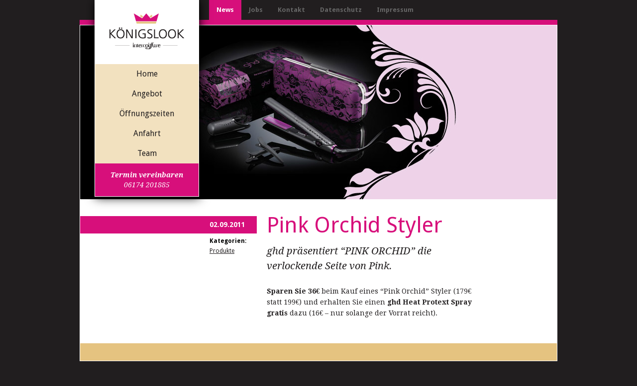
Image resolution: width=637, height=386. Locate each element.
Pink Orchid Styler (354, 225)
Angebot (147, 93)
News (225, 9)
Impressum (395, 9)
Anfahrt (147, 133)
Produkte (222, 250)
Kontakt (291, 9)
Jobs (256, 9)
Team (147, 153)
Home (147, 73)
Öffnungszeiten (146, 113)
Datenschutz (341, 9)
